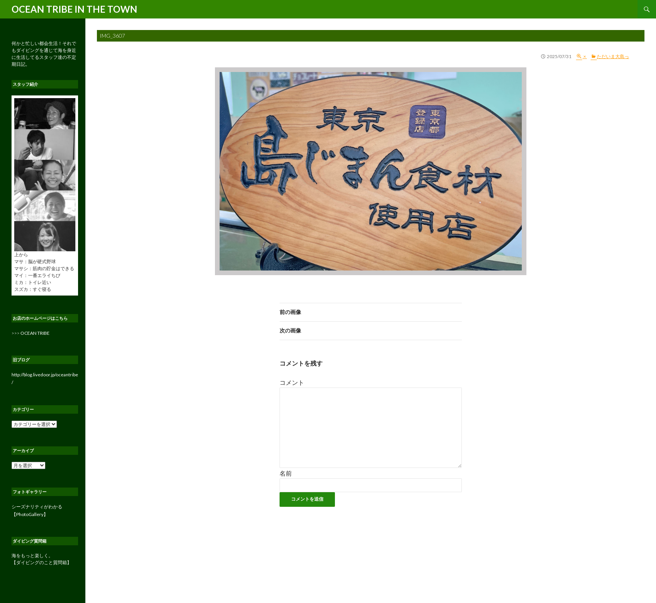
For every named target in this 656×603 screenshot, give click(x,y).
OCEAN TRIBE (35, 333)
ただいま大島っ (613, 56)
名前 (286, 473)
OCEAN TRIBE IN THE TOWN (74, 9)
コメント (292, 382)
